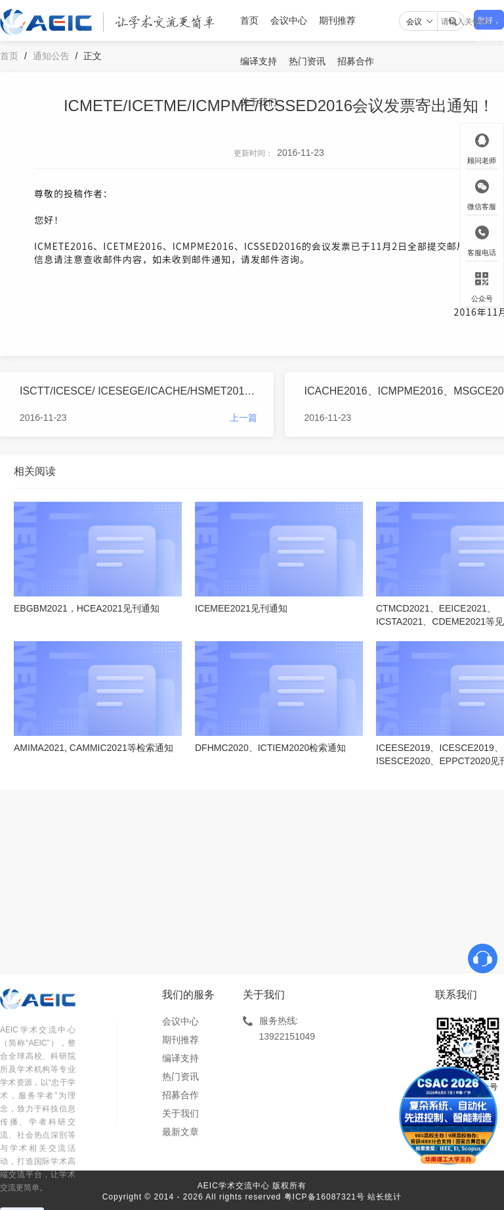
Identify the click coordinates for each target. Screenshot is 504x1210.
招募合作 (355, 61)
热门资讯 (307, 61)
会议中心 (288, 20)
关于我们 (258, 102)
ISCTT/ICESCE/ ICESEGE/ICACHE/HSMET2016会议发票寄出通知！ (138, 391)
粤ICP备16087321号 (324, 1196)
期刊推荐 (337, 20)
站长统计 (385, 1196)
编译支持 (258, 61)
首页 (249, 20)
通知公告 (51, 56)
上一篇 (243, 417)
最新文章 (180, 1131)
